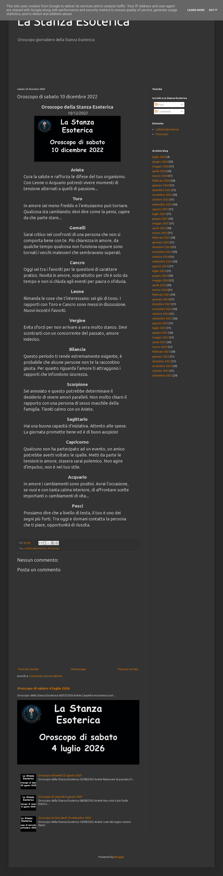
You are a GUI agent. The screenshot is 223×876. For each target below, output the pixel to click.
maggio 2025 (160, 223)
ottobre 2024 (160, 256)
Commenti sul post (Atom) (45, 675)
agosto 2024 (160, 266)
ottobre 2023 (160, 313)
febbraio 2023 (161, 351)
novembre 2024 (162, 251)
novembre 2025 (162, 194)
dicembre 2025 (161, 189)
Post (159, 104)
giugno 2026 (160, 161)
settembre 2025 (162, 204)
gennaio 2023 (160, 356)
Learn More (196, 10)
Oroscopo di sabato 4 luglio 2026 (43, 688)
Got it (213, 10)
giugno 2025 (160, 218)
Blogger (119, 856)
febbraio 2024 (161, 294)
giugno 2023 (160, 332)
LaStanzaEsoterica (35, 548)
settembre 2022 (162, 375)
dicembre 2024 (161, 246)
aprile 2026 (159, 171)
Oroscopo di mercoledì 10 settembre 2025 (64, 817)
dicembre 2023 (161, 303)
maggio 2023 (160, 337)
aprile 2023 (159, 342)
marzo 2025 (159, 232)
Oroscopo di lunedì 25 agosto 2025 (60, 775)
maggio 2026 (160, 166)
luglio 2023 (159, 327)
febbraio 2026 (161, 180)
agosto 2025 (160, 209)
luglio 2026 (159, 156)
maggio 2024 (160, 280)
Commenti (163, 111)
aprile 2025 (159, 228)
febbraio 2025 (161, 237)
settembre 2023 (162, 318)
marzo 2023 (159, 346)
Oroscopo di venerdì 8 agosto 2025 (60, 796)
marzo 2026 (159, 175)
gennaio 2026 (160, 185)
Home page (78, 669)
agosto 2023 (160, 323)
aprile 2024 (159, 285)
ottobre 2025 (160, 199)
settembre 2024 (162, 261)
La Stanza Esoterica (73, 21)
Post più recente (28, 669)
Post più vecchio (128, 669)
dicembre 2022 (161, 361)
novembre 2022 (162, 365)
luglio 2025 (159, 213)
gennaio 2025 (160, 242)
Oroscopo (54, 548)
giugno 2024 (160, 275)
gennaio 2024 (160, 299)
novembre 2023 (162, 308)
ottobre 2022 (160, 370)
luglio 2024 (159, 270)
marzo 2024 (159, 289)
